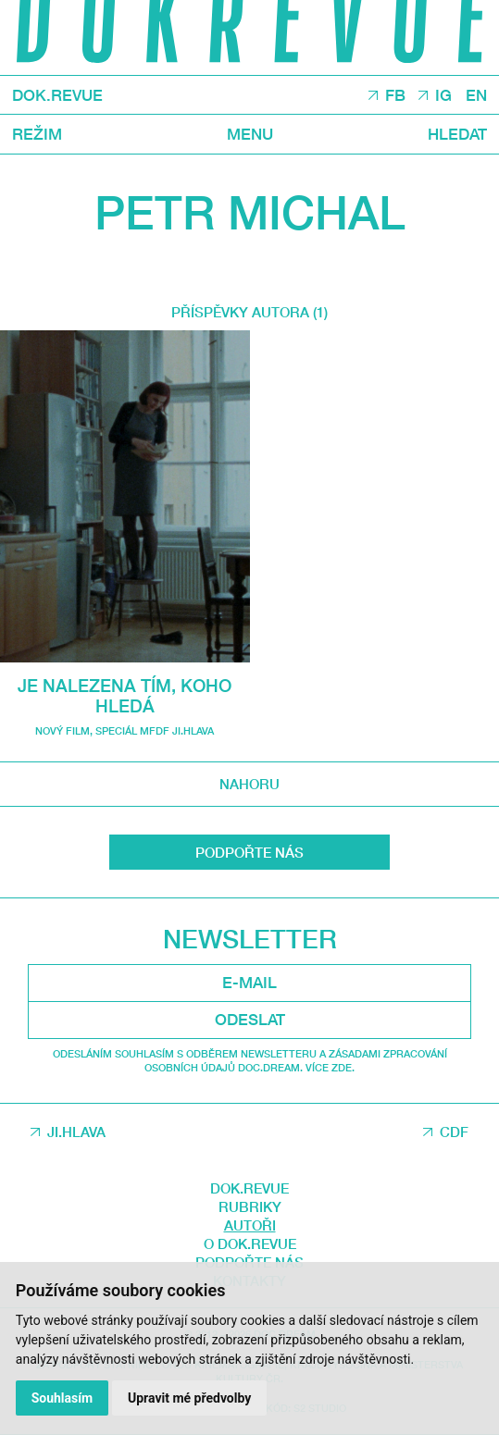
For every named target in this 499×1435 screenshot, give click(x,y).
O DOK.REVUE (250, 1243)
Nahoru (249, 783)
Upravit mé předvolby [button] (189, 1398)
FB (395, 96)
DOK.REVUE (57, 96)
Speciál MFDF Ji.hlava (154, 730)
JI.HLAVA (76, 1131)
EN (476, 96)
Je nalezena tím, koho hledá (124, 695)
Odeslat (250, 1019)
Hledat (457, 134)
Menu (250, 134)
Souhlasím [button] (62, 1398)
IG (443, 96)
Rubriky (249, 1206)
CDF (454, 1131)
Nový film (62, 730)
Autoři (250, 1225)
